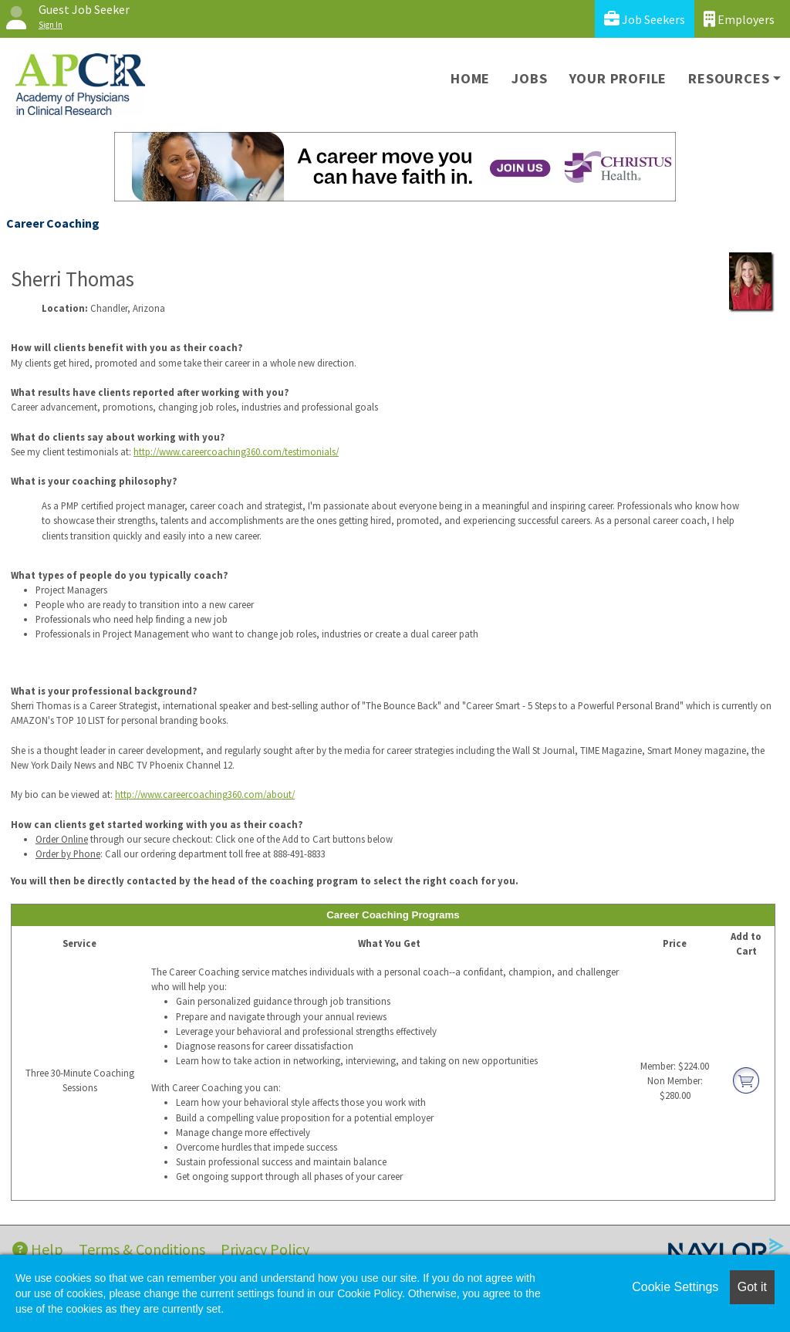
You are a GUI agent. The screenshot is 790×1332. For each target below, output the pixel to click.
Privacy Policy (265, 1249)
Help (37, 1249)
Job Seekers (644, 19)
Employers (739, 19)
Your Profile (618, 78)
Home (470, 78)
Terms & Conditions (142, 1249)
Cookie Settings (675, 1286)
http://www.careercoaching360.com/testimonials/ (236, 451)
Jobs (529, 78)
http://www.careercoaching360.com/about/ (205, 794)
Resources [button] (728, 78)
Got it (752, 1286)
